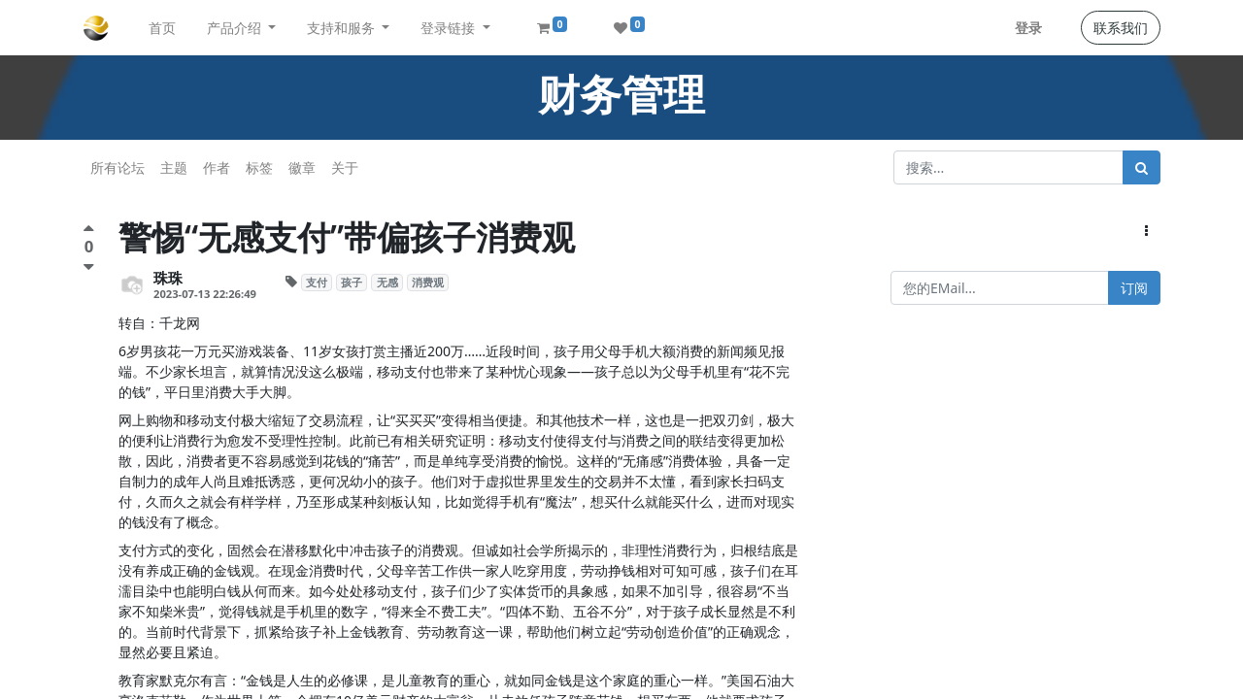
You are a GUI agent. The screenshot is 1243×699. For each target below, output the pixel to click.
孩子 (351, 282)
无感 (387, 282)
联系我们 (1120, 27)
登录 (1028, 27)
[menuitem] (162, 28)
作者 (216, 167)
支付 (316, 282)
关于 (344, 167)
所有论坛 (117, 167)
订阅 (1134, 288)
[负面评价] (89, 266)
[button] (1146, 230)
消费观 (428, 282)
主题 (173, 167)
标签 (259, 167)
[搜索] (1141, 167)
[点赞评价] (89, 230)
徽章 (302, 167)
